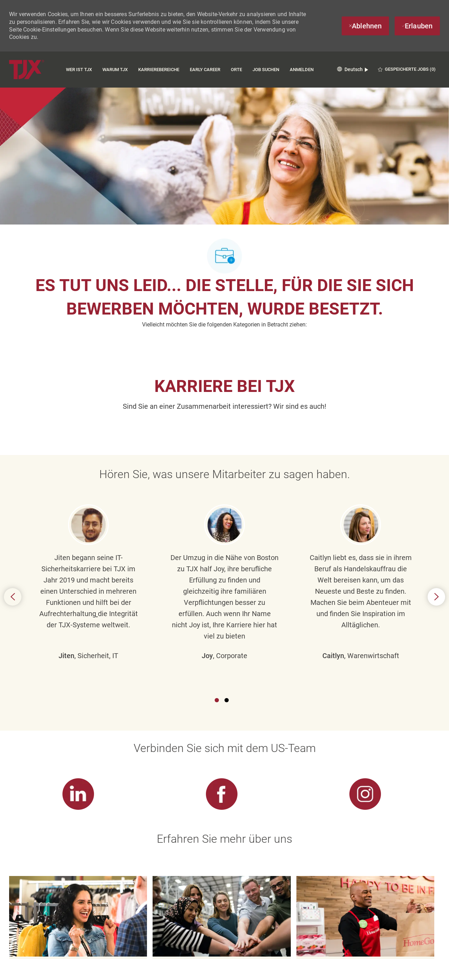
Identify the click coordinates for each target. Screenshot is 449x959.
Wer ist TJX (79, 69)
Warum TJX (115, 69)
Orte (236, 69)
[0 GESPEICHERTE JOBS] (407, 69)
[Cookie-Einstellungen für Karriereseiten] (222, 939)
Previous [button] (12, 531)
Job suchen (266, 69)
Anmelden (302, 69)
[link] (78, 663)
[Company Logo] (26, 69)
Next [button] (436, 531)
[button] (352, 69)
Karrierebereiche (158, 69)
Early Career (205, 69)
